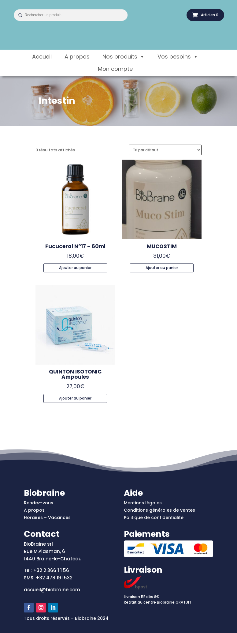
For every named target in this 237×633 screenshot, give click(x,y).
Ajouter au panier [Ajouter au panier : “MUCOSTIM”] (162, 267)
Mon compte (115, 69)
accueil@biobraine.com (52, 589)
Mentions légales (143, 503)
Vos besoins (177, 57)
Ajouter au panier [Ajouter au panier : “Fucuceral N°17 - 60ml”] (75, 267)
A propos (77, 56)
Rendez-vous (38, 503)
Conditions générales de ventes (159, 510)
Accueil (42, 56)
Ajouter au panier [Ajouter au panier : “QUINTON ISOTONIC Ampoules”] (75, 398)
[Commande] (165, 150)
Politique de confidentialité (153, 517)
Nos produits (123, 57)
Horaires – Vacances (47, 517)
